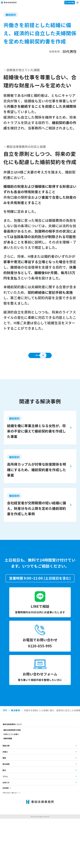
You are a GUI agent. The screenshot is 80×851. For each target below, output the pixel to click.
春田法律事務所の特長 (12, 762)
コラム (5, 808)
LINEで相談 (69, 2)
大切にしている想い (11, 766)
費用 (4, 790)
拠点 (4, 802)
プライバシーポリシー (10, 825)
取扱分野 (6, 778)
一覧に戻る (35, 358)
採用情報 (6, 820)
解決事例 (6, 796)
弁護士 (5, 784)
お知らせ (6, 815)
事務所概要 (7, 770)
